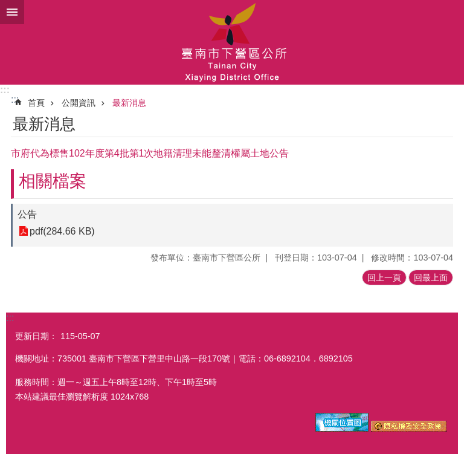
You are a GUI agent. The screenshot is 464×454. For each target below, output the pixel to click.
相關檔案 (52, 181)
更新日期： (36, 336)
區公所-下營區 (232, 42)
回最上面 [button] (431, 277)
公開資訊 (78, 103)
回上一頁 (384, 277)
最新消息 (129, 103)
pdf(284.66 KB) (62, 231)
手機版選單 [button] (12, 12)
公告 (27, 214)
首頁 (36, 103)
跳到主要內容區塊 (6, 6)
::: (5, 90)
